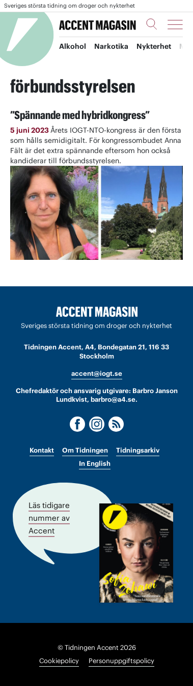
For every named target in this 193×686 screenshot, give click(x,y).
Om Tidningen (85, 450)
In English (95, 463)
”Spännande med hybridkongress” (80, 115)
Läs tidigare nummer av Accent (49, 517)
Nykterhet (153, 46)
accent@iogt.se (96, 373)
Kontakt (42, 450)
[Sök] (151, 24)
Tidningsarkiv (137, 450)
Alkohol (72, 46)
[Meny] (175, 24)
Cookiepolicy (59, 661)
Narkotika (111, 46)
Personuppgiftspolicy (121, 661)
